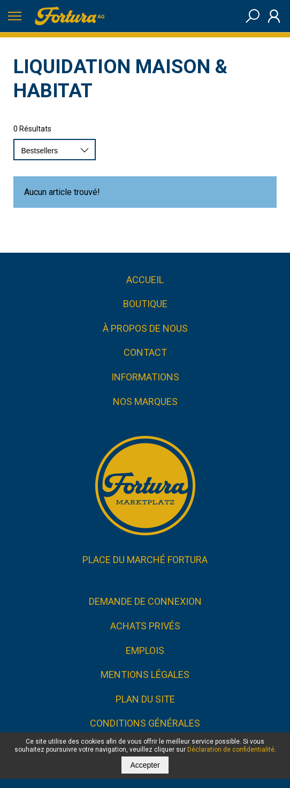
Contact (145, 352)
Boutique (145, 304)
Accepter (144, 765)
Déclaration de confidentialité (230, 749)
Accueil (145, 279)
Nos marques (145, 401)
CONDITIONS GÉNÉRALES (145, 723)
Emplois (145, 650)
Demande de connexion (145, 601)
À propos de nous (145, 328)
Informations (145, 377)
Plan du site (145, 699)
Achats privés (145, 625)
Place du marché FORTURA (145, 559)
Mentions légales (145, 675)
